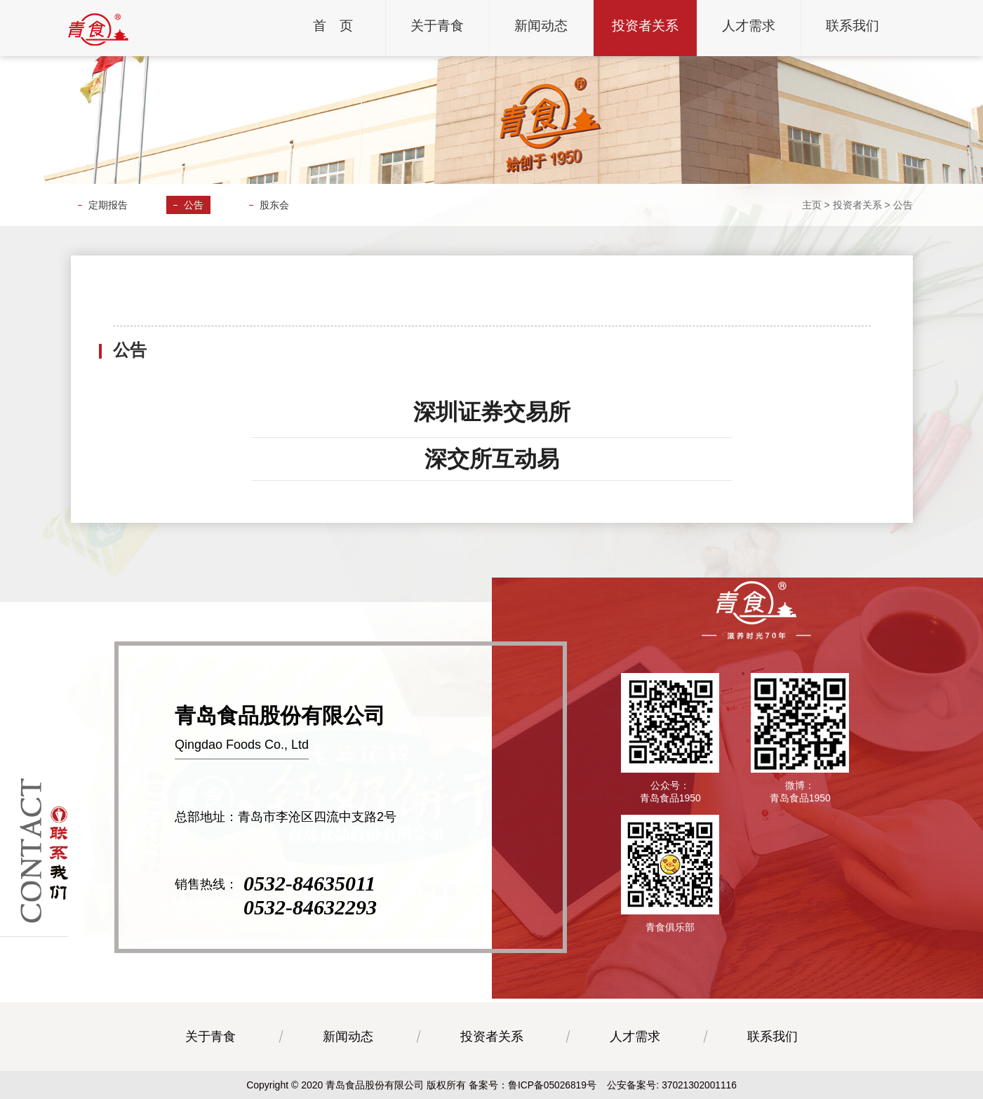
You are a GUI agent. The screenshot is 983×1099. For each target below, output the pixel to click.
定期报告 (108, 205)
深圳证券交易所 (491, 412)
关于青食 (210, 1037)
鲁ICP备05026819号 (551, 1085)
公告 (193, 205)
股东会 (274, 205)
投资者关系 (857, 205)
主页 (812, 205)
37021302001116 (700, 1085)
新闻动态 (348, 1037)
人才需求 (635, 1037)
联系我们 (772, 1037)
